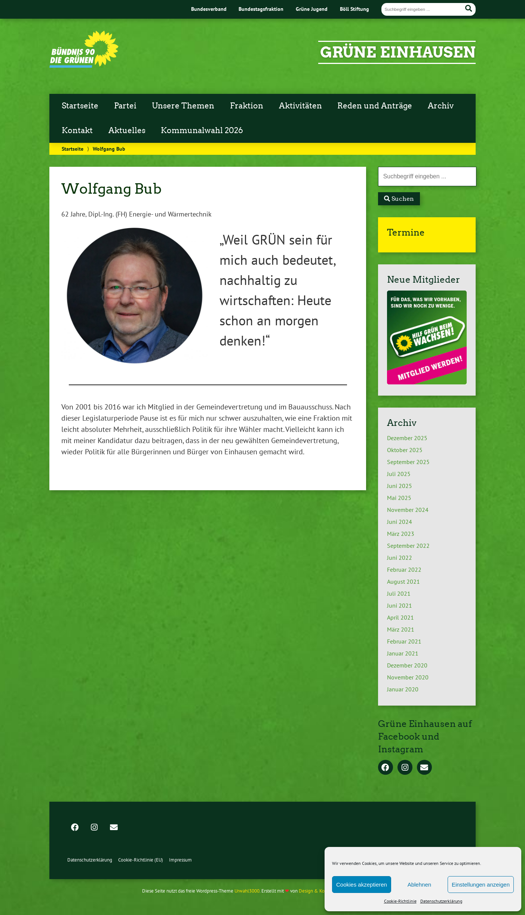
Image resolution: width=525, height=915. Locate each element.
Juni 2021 (399, 605)
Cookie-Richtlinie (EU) (140, 860)
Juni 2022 (399, 557)
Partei (125, 106)
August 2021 (403, 581)
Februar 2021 (404, 641)
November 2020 (408, 677)
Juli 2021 (399, 593)
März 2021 (400, 629)
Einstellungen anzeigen (481, 884)
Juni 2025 (399, 485)
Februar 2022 (404, 569)
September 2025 (408, 462)
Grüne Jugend (312, 8)
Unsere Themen (183, 106)
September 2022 (408, 545)
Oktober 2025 (405, 450)
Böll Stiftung (354, 8)
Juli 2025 (399, 474)
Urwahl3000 (247, 891)
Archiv (441, 106)
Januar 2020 (402, 689)
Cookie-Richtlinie (400, 901)
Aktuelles (126, 130)
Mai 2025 (399, 497)
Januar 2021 (402, 653)
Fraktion (246, 106)
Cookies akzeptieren (361, 884)
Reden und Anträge (374, 106)
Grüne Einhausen (398, 52)
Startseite (80, 106)
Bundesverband (209, 8)
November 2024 (408, 509)
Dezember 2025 (407, 438)
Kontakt (77, 130)
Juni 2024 (399, 521)
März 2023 (400, 533)
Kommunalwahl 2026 (202, 130)
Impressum (180, 860)
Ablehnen (419, 884)
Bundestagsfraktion (261, 8)
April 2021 (400, 617)
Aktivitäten (300, 106)
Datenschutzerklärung (441, 901)
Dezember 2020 (407, 665)
